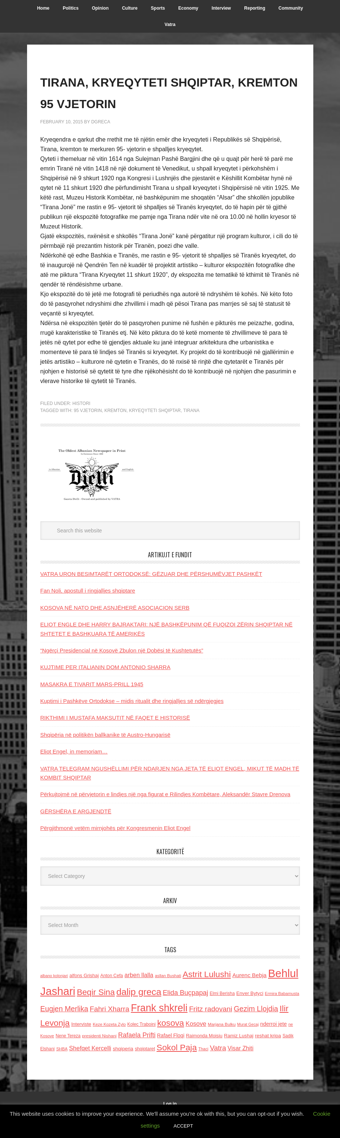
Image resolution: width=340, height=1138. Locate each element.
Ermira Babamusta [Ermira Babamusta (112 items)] (282, 1015)
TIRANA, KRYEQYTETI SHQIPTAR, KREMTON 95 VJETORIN (147, 102)
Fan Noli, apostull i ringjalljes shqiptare (87, 612)
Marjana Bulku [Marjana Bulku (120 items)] (222, 1045)
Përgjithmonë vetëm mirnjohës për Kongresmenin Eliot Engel (115, 849)
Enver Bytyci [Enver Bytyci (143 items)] (249, 1015)
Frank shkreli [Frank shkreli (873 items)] (159, 1029)
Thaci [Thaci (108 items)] (203, 1070)
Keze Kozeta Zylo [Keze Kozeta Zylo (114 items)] (109, 1046)
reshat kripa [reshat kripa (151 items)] (268, 1057)
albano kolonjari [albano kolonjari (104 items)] (54, 997)
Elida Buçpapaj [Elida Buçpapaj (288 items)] (185, 1014)
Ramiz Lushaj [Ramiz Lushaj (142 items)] (238, 1057)
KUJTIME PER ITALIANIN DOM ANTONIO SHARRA (105, 688)
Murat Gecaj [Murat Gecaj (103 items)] (248, 1046)
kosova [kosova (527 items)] (170, 1044)
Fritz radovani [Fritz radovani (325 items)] (210, 1030)
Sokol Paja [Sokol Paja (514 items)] (176, 1069)
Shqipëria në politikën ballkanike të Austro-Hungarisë (105, 756)
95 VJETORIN (88, 432)
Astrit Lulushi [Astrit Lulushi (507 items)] (207, 996)
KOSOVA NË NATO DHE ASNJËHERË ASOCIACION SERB (115, 629)
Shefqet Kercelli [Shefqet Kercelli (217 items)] (90, 1069)
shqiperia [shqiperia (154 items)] (123, 1070)
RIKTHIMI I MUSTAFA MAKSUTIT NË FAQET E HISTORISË (115, 739)
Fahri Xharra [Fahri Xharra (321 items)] (109, 1030)
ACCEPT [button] (183, 1126)
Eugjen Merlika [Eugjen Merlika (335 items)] (64, 1030)
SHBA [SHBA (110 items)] (61, 1070)
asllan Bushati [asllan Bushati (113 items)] (168, 997)
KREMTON (115, 432)
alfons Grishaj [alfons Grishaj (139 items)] (84, 997)
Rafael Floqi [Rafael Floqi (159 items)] (171, 1057)
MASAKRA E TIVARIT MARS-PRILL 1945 (91, 705)
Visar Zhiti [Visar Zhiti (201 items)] (241, 1070)
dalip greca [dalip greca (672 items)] (138, 1013)
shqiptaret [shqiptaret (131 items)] (145, 1070)
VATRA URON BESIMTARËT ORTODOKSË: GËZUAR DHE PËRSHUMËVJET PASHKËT (151, 595)
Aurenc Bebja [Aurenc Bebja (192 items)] (249, 996)
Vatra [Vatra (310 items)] (218, 1069)
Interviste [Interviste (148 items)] (81, 1045)
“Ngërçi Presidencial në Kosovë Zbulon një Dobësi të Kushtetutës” (121, 672)
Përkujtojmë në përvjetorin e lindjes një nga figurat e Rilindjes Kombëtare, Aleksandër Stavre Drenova (165, 816)
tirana (191, 432)
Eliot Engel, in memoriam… (74, 773)
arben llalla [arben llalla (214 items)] (139, 996)
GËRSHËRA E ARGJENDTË (76, 832)
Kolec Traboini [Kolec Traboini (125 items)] (141, 1045)
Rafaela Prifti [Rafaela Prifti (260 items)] (137, 1056)
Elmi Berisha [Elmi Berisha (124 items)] (222, 1015)
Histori (81, 424)
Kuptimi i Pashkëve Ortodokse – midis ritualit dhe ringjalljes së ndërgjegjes (132, 722)
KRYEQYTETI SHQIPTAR (155, 432)
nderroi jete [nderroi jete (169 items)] (273, 1045)
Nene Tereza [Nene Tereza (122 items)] (68, 1057)
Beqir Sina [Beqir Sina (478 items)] (96, 1013)
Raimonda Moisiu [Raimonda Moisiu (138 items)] (204, 1057)
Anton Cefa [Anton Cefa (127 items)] (111, 997)
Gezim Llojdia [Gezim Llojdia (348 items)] (256, 1030)
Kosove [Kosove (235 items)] (195, 1045)
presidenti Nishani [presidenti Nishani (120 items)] (99, 1057)
